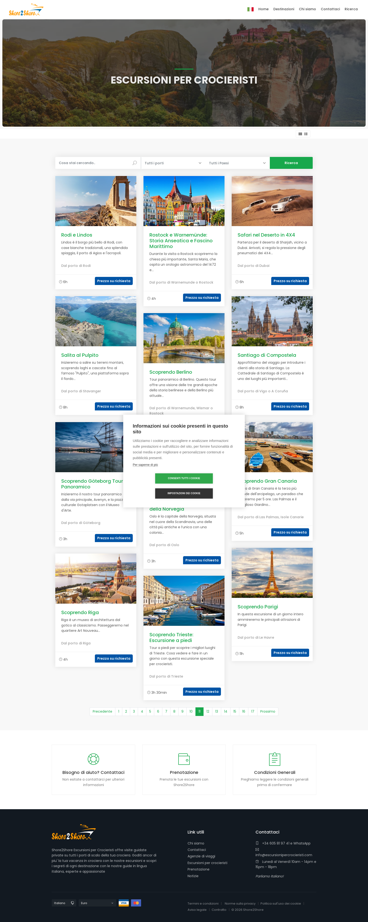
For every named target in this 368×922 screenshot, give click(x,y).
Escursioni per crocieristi (207, 862)
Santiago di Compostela (267, 355)
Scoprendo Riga (80, 612)
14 (225, 711)
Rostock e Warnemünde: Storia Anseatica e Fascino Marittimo (181, 241)
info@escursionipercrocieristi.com (284, 852)
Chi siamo (196, 843)
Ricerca (351, 9)
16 (243, 711)
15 (234, 711)
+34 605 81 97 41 (272, 843)
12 (207, 711)
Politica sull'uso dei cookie (281, 903)
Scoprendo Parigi (258, 606)
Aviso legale (197, 909)
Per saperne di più (145, 472)
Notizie (193, 876)
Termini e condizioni (203, 903)
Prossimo (267, 711)
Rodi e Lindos (76, 235)
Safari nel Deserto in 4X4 (266, 235)
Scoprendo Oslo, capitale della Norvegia (179, 506)
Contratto (219, 909)
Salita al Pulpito (79, 355)
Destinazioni (283, 9)
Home (263, 9)
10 (191, 711)
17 (252, 711)
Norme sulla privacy (240, 903)
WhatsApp (302, 843)
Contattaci (197, 849)
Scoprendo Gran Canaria (267, 481)
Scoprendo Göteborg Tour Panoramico (92, 484)
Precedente (102, 711)
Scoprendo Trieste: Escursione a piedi (171, 637)
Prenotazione (199, 869)
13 (216, 711)
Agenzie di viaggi (201, 856)
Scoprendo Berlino (170, 372)
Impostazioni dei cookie (211, 486)
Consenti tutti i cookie (156, 486)
